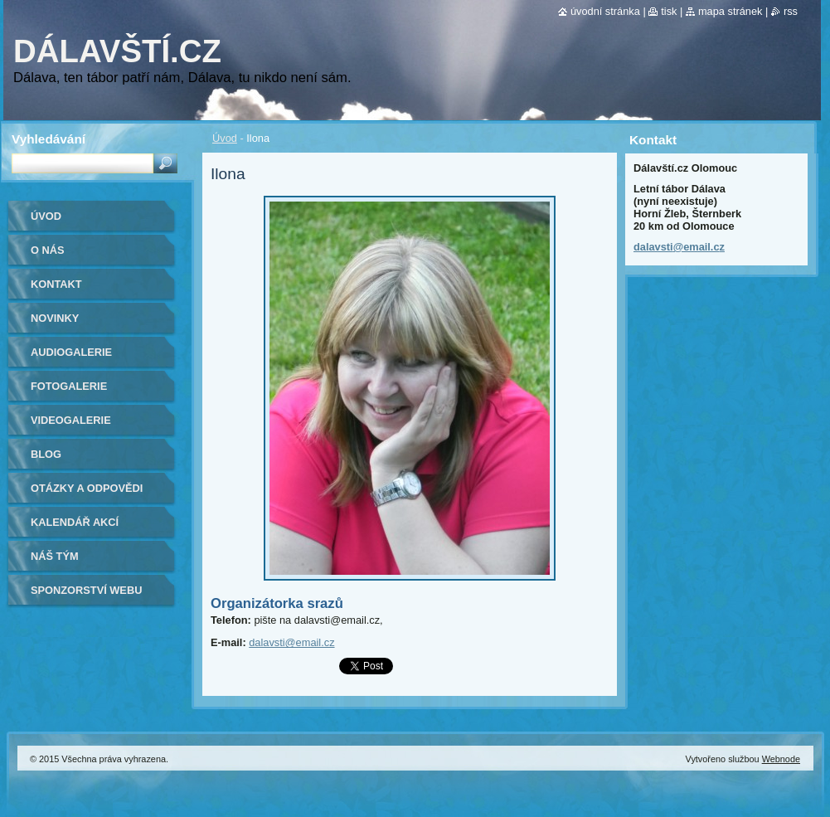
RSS (791, 11)
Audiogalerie (71, 352)
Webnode (781, 759)
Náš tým (55, 556)
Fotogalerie (69, 386)
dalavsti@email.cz (291, 642)
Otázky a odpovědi (87, 488)
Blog (46, 454)
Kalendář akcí (75, 522)
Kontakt (56, 284)
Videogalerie (71, 420)
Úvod (224, 138)
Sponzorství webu (86, 590)
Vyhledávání (48, 139)
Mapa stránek (730, 11)
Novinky (55, 318)
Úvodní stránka (605, 11)
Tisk (669, 11)
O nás (48, 250)
